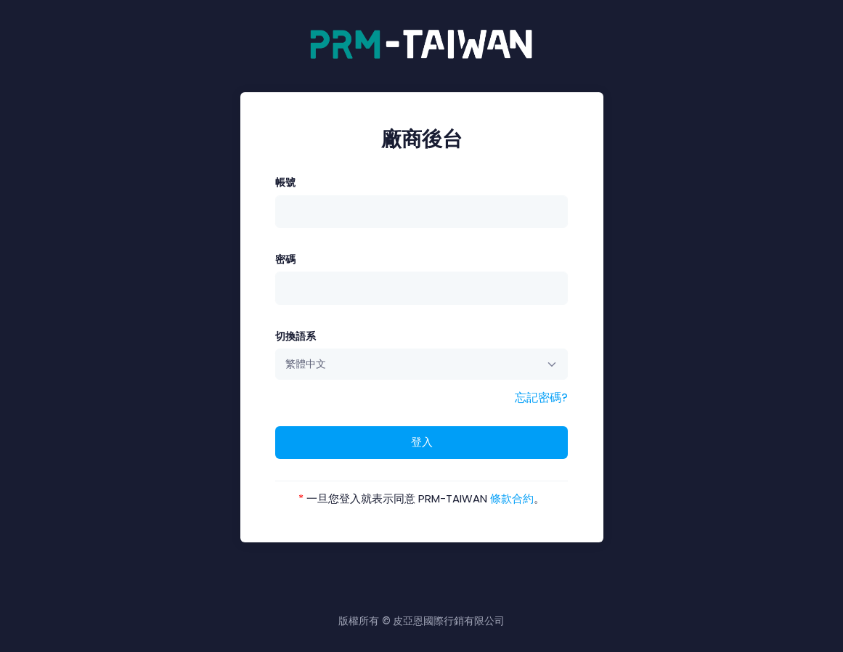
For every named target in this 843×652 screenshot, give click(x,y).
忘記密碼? (541, 397)
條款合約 (512, 498)
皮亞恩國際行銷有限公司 (449, 621)
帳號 (285, 182)
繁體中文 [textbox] (305, 363)
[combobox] (421, 364)
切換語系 (295, 336)
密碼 (285, 259)
